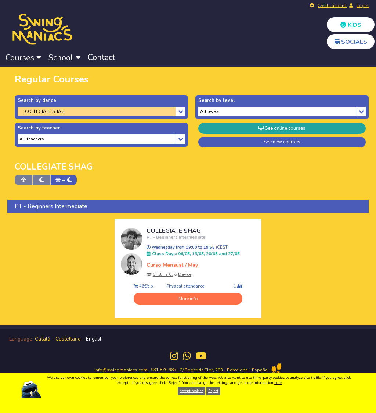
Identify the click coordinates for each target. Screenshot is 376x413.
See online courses (282, 128)
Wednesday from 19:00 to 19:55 (188, 247)
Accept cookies (191, 391)
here (278, 382)
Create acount (332, 5)
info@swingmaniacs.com (121, 370)
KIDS (350, 25)
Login (363, 5)
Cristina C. (163, 274)
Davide (184, 274)
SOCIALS (351, 42)
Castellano (68, 338)
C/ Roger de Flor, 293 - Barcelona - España (224, 370)
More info (188, 299)
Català (42, 338)
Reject (213, 391)
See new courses (282, 142)
